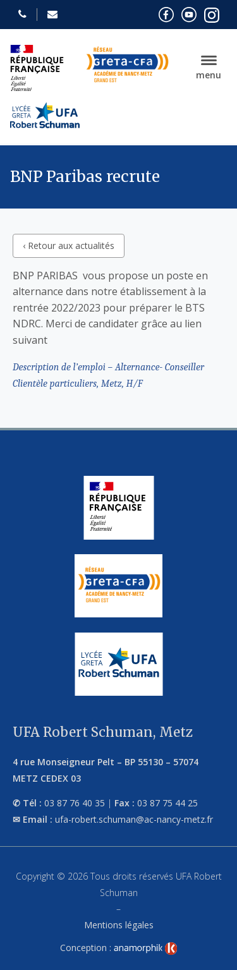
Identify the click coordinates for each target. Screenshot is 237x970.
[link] (146, 948)
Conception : (119, 948)
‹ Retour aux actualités (68, 245)
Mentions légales (119, 925)
